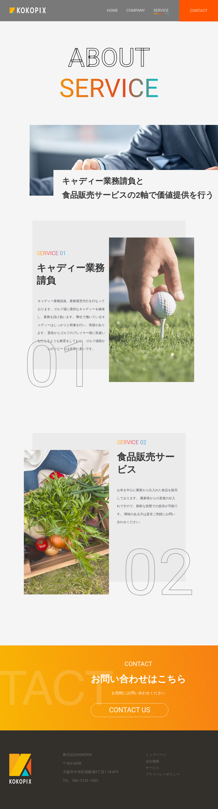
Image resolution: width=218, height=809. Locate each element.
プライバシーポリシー (164, 774)
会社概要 (153, 761)
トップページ (156, 755)
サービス (153, 768)
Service (160, 10)
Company (134, 10)
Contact (198, 10)
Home (111, 10)
